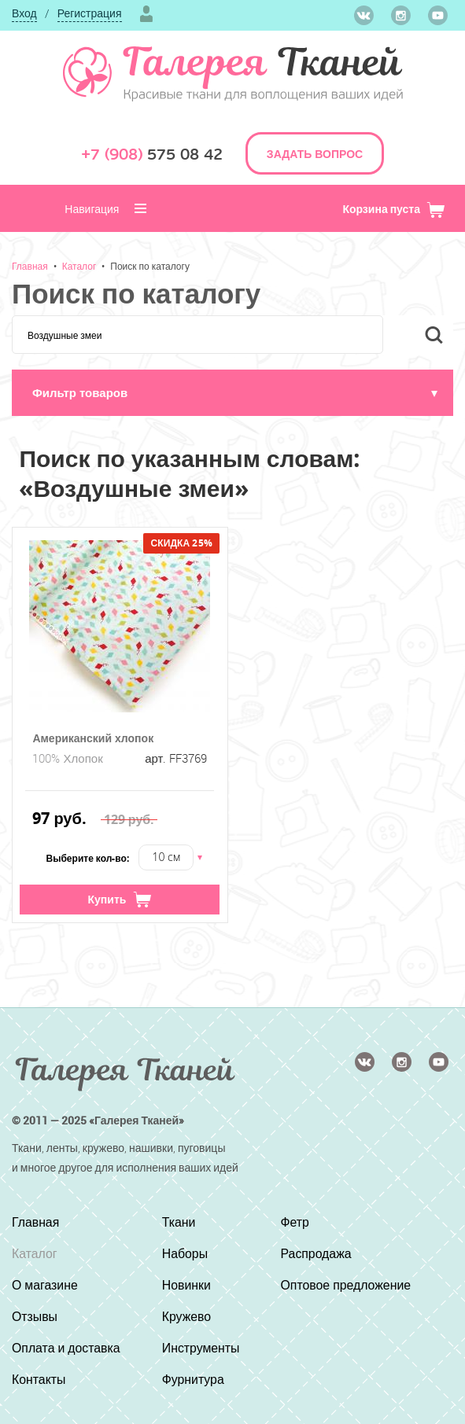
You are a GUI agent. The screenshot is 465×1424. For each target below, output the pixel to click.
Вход (24, 13)
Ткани (179, 1222)
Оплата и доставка (66, 1347)
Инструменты (201, 1347)
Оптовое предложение (345, 1284)
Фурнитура (193, 1379)
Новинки (187, 1284)
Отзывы (35, 1316)
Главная (30, 265)
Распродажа (316, 1253)
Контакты (39, 1379)
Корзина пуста (393, 208)
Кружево (187, 1316)
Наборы (185, 1253)
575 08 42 (152, 154)
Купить (120, 899)
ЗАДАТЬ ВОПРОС (315, 153)
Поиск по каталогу (150, 265)
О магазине (45, 1284)
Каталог (79, 265)
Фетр (294, 1222)
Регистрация (89, 13)
